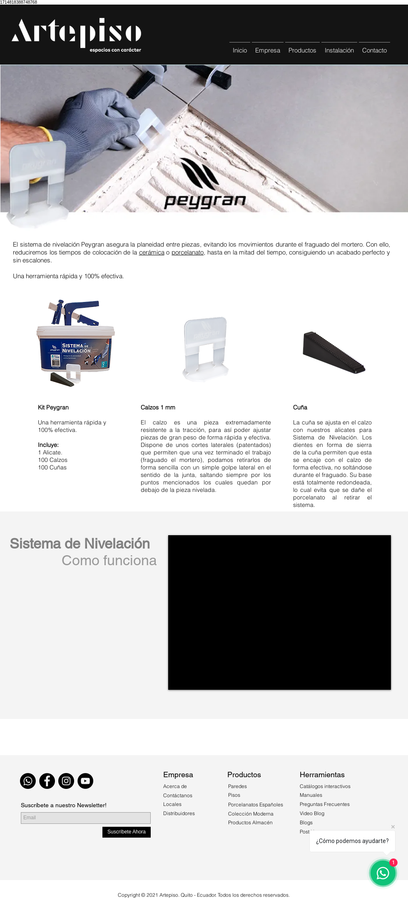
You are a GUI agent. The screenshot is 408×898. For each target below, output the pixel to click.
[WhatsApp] (28, 781)
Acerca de (175, 786)
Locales (172, 804)
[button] (302, 46)
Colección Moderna (251, 814)
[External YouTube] (279, 612)
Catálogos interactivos (325, 786)
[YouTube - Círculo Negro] (85, 781)
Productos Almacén (250, 822)
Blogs (306, 822)
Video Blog (312, 813)
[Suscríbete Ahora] (126, 832)
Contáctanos (177, 795)
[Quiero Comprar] (209, 742)
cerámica (151, 252)
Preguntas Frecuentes (325, 804)
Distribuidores (179, 813)
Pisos (234, 795)
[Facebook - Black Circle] (47, 781)
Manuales (311, 795)
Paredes (237, 786)
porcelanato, (188, 252)
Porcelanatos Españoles (255, 804)
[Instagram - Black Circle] (66, 781)
